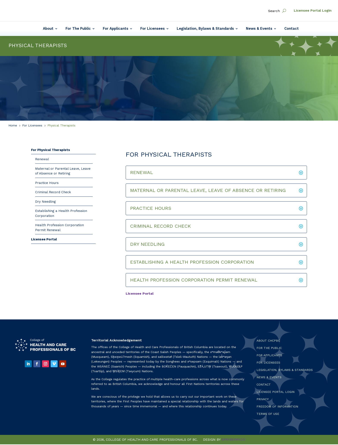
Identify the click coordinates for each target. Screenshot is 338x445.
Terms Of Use (268, 414)
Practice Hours (47, 183)
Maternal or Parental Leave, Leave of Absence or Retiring (63, 171)
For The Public (78, 29)
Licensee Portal (44, 240)
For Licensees (152, 29)
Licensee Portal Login (313, 10)
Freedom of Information (277, 407)
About (48, 29)
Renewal (42, 160)
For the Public (269, 348)
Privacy (263, 399)
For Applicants (115, 29)
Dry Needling (45, 202)
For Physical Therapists (50, 150)
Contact (291, 29)
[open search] (284, 10)
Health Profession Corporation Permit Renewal (59, 228)
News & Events (259, 29)
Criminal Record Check (53, 193)
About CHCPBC (268, 341)
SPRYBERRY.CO (233, 440)
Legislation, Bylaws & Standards (205, 29)
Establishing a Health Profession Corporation (61, 214)
